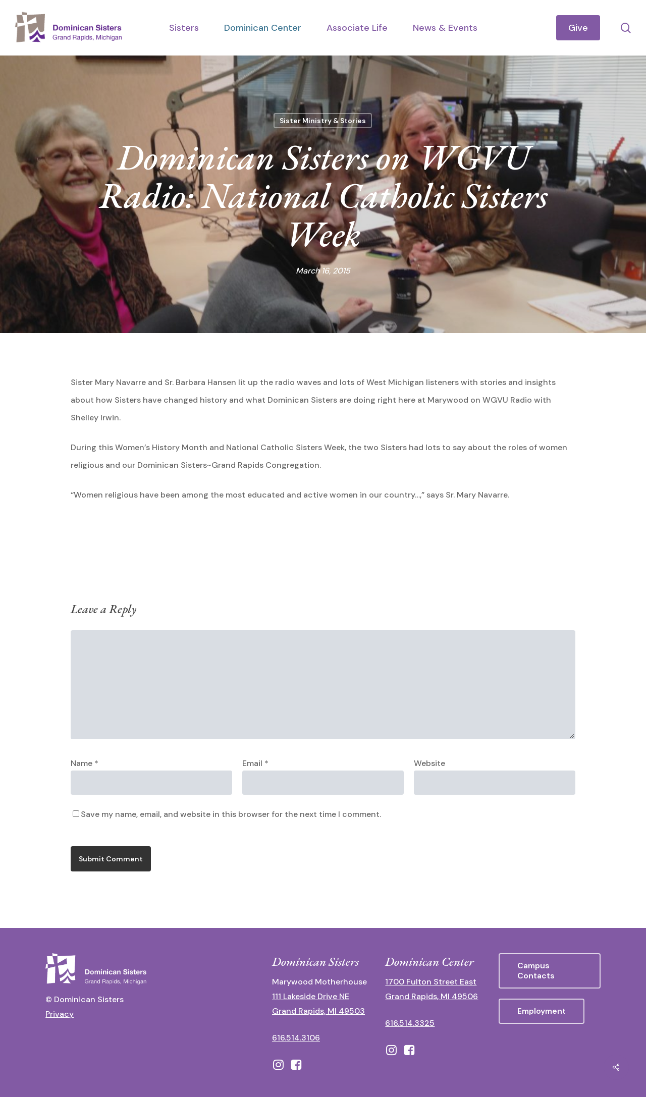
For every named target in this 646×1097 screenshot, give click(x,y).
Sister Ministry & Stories (323, 120)
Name (84, 763)
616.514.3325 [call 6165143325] (410, 1023)
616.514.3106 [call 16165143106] (296, 1037)
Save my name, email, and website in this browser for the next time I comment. (231, 814)
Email (255, 763)
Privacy (59, 1014)
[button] (550, 971)
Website (429, 763)
